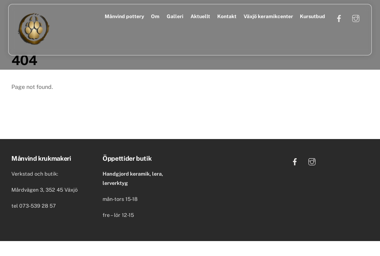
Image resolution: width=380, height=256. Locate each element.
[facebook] (339, 18)
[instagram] (356, 18)
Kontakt (226, 16)
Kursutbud (312, 16)
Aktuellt (200, 16)
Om (155, 16)
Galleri (175, 16)
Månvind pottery (124, 16)
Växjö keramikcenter (268, 16)
